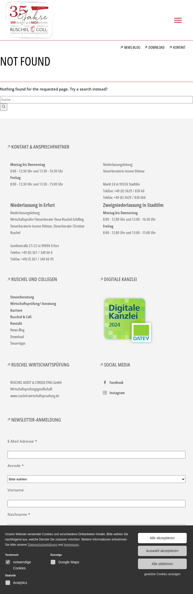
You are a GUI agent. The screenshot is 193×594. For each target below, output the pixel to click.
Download (17, 336)
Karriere (16, 310)
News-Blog (17, 329)
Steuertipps (17, 343)
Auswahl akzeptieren (162, 551)
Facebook (116, 382)
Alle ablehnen (162, 563)
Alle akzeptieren (162, 538)
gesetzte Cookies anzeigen (162, 573)
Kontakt (16, 323)
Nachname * (19, 514)
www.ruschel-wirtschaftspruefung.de (34, 395)
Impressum (71, 544)
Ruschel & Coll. (21, 316)
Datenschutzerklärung (42, 544)
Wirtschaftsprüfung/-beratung (33, 303)
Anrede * (16, 465)
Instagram (117, 392)
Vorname (16, 489)
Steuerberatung (22, 296)
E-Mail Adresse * (22, 441)
